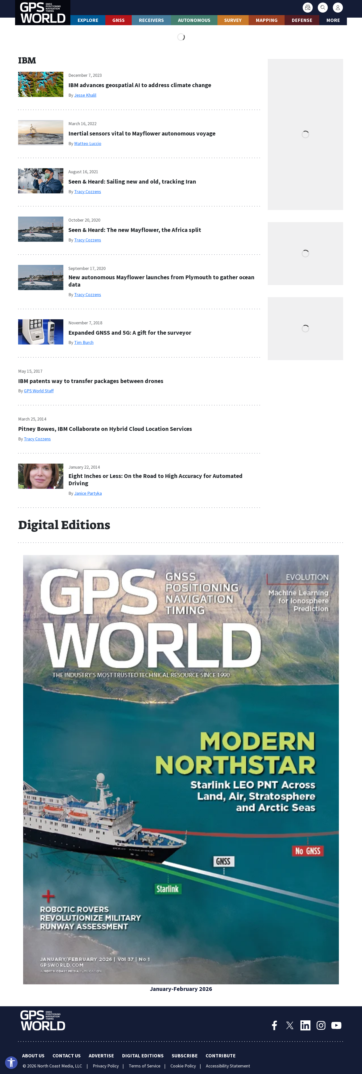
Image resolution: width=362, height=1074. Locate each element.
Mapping (267, 20)
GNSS (118, 20)
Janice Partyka (88, 493)
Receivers (151, 20)
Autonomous (194, 20)
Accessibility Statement (228, 1066)
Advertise (101, 1055)
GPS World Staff (39, 391)
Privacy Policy (106, 1066)
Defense (302, 20)
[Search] (323, 8)
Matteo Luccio (87, 143)
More (333, 20)
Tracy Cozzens (87, 191)
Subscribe (185, 1055)
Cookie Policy (183, 1066)
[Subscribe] (308, 8)
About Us (33, 1055)
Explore (87, 20)
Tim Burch (84, 342)
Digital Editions (143, 1055)
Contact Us (67, 1055)
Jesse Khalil (85, 95)
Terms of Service (144, 1066)
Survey (233, 20)
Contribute (221, 1055)
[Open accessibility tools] (11, 1062)
